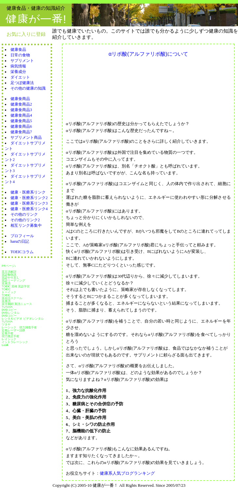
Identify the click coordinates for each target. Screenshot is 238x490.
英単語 (6, 283)
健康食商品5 (21, 121)
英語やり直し (10, 277)
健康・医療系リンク (28, 192)
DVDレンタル (11, 312)
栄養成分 (18, 71)
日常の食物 (20, 55)
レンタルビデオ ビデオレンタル (23, 318)
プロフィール (22, 236)
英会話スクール (12, 298)
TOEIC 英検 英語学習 (16, 286)
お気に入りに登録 (26, 34)
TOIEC (6, 289)
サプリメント (22, 60)
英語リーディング (13, 280)
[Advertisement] (97, 85)
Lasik (5, 345)
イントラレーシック (15, 342)
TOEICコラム (22, 252)
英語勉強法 (9, 274)
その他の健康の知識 (28, 88)
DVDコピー (9, 309)
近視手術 (7, 333)
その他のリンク (24, 214)
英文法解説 (9, 271)
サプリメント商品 (26, 137)
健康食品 (18, 49)
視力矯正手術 (10, 336)
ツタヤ (6, 324)
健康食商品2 (21, 104)
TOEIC (6, 295)
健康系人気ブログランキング (127, 473)
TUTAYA (7, 307)
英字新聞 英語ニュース (17, 304)
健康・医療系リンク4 (29, 209)
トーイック (9, 292)
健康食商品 (20, 98)
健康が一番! (36, 19)
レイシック (9, 339)
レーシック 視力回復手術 (19, 327)
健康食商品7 (21, 132)
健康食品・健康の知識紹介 (36, 8)
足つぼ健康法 (22, 82)
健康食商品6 (21, 126)
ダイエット (20, 77)
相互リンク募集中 (26, 225)
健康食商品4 (21, 115)
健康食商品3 (21, 110)
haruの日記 (19, 241)
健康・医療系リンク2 (29, 197)
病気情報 (18, 66)
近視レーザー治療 (13, 330)
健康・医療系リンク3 (29, 203)
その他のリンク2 (25, 220)
